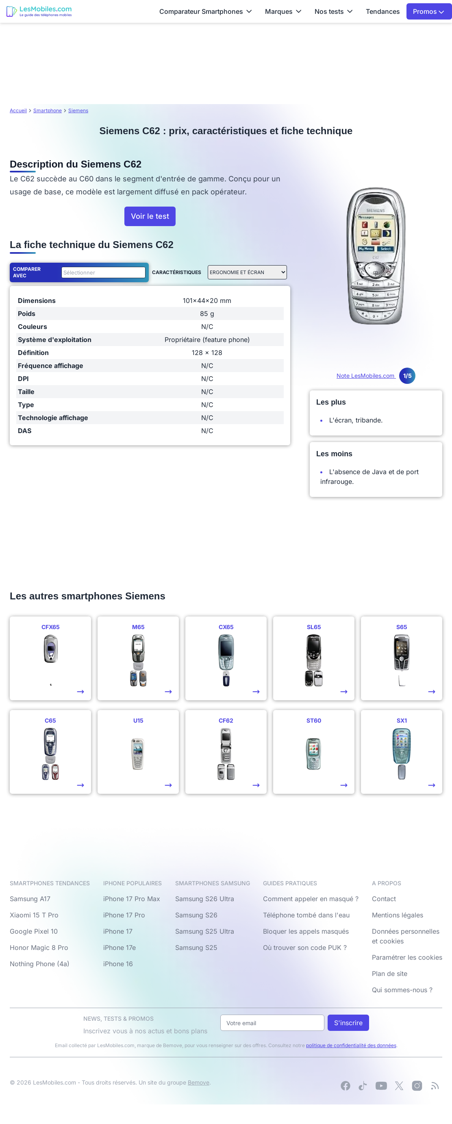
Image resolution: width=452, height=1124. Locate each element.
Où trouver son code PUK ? (305, 947)
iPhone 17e (119, 947)
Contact (384, 899)
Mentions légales (397, 915)
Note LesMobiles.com (376, 375)
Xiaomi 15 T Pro (34, 915)
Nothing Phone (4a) (40, 964)
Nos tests (334, 11)
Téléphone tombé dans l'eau (306, 915)
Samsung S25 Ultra (204, 931)
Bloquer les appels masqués (306, 931)
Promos (428, 11)
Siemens (78, 110)
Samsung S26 (196, 915)
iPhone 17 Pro (124, 915)
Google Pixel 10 (34, 931)
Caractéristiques (176, 272)
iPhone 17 (118, 931)
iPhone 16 (118, 964)
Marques (283, 11)
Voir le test (150, 216)
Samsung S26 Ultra (204, 899)
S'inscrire (348, 1023)
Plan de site (389, 973)
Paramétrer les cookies (407, 957)
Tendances (383, 11)
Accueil (18, 110)
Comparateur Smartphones (205, 11)
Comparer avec (27, 272)
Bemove (198, 1082)
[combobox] (101, 272)
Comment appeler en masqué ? (311, 899)
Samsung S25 (196, 947)
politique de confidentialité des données (351, 1045)
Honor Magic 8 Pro (39, 947)
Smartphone (47, 110)
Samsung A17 (30, 899)
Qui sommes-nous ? (402, 990)
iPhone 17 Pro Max (131, 899)
